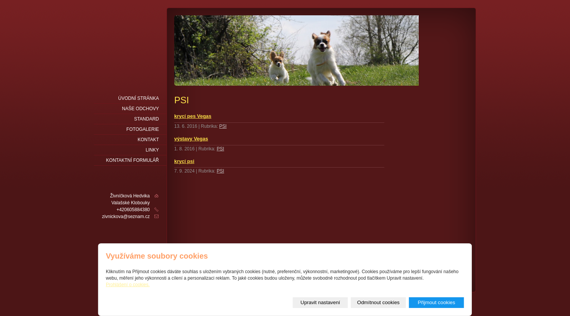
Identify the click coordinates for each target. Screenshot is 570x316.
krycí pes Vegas (192, 116)
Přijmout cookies (436, 302)
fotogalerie (142, 129)
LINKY (152, 150)
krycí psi (184, 161)
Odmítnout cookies (378, 302)
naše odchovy (140, 108)
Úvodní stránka (138, 98)
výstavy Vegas (191, 139)
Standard (146, 119)
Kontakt (148, 139)
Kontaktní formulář (132, 160)
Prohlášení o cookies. (128, 284)
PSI (223, 126)
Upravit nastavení (320, 302)
